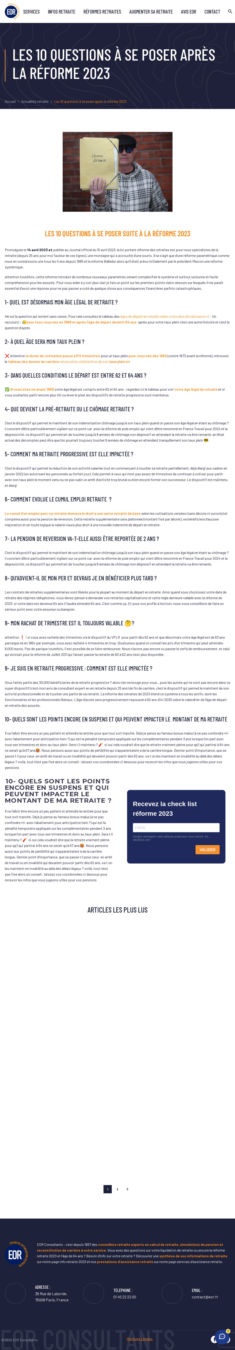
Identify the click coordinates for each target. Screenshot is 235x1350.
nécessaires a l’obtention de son (69, 361)
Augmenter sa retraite (151, 11)
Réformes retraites (102, 11)
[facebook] (214, 1339)
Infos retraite (61, 11)
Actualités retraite (34, 101)
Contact (212, 11)
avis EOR (188, 11)
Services (31, 11)
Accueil (10, 101)
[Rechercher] (229, 11)
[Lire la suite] (190, 1293)
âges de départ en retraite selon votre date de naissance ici (165, 316)
